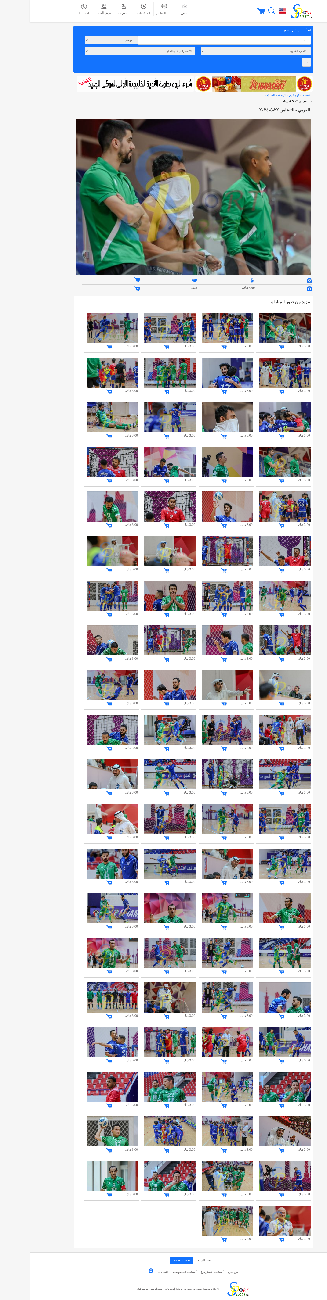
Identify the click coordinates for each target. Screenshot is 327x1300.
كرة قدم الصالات (245, 95)
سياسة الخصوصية (154, 1272)
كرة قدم (263, 95)
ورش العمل (73, 9)
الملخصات (113, 9)
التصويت (93, 9)
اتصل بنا (54, 9)
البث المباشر (134, 9)
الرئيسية (277, 95)
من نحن (203, 1272)
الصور (154, 9)
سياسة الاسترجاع (182, 1272)
